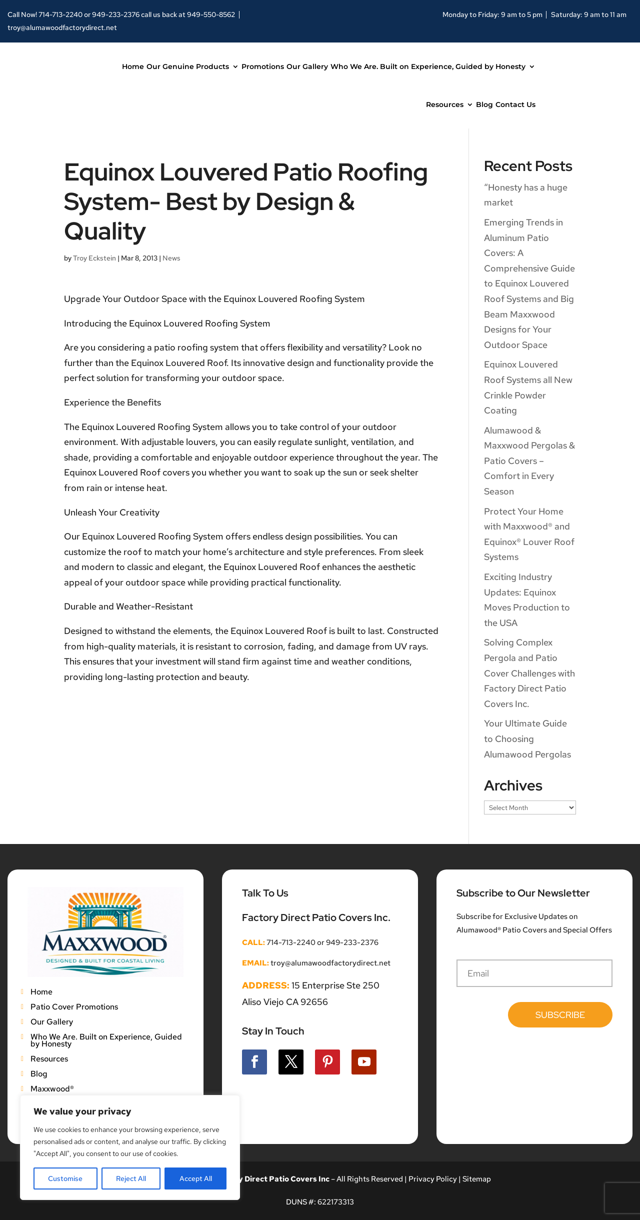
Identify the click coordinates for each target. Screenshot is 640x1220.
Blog (484, 104)
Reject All (131, 1178)
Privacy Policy (432, 1179)
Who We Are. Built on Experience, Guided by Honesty (428, 66)
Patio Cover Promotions (74, 1006)
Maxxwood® (52, 1088)
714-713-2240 (60, 14)
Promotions (263, 66)
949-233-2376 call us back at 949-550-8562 (163, 14)
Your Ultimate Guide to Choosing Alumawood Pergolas (527, 739)
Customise (65, 1178)
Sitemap (476, 1179)
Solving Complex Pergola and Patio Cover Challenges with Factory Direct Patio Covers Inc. (529, 672)
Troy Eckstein (94, 258)
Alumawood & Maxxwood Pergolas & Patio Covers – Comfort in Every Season (529, 460)
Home (133, 66)
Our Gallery (307, 66)
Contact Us (516, 104)
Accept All (196, 1178)
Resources (445, 104)
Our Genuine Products (187, 66)
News (171, 258)
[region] (130, 1147)
